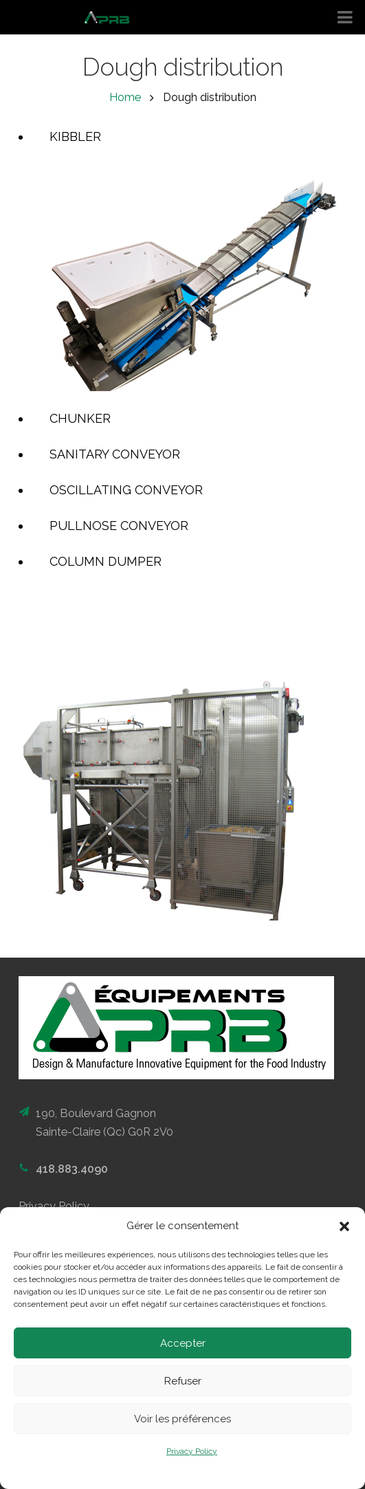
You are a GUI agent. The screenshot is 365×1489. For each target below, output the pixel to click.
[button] (344, 1226)
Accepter (183, 1343)
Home (125, 97)
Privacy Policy (191, 1451)
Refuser (182, 1381)
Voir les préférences (182, 1419)
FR (346, 110)
